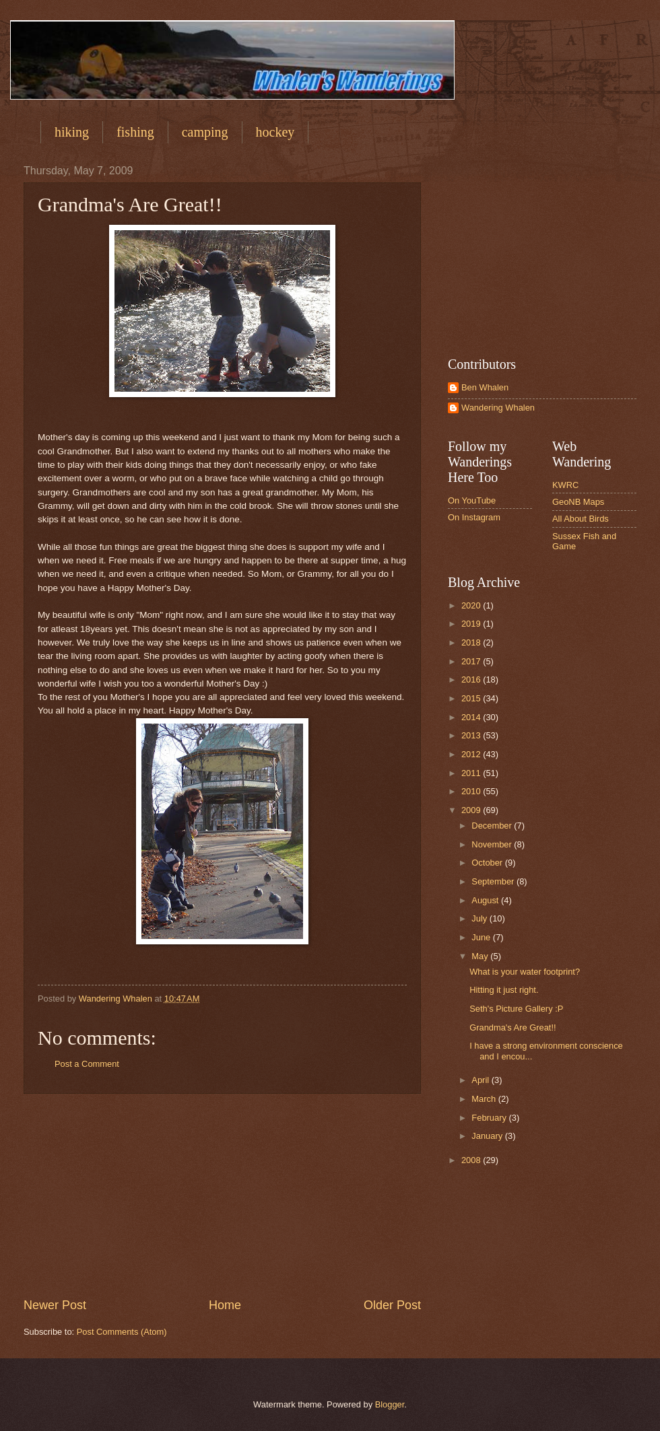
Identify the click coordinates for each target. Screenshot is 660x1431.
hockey (275, 132)
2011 (472, 773)
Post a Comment (87, 1064)
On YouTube (472, 500)
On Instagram (474, 517)
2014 (472, 717)
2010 (472, 791)
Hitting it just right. (503, 990)
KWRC (565, 485)
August (486, 900)
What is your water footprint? (524, 972)
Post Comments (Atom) (122, 1332)
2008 (472, 1160)
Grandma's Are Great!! (512, 1027)
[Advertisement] (222, 1195)
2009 (472, 810)
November (492, 844)
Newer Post (55, 1305)
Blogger (390, 1404)
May (480, 956)
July (480, 918)
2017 (472, 661)
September (494, 881)
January (487, 1136)
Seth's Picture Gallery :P (516, 1009)
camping (205, 132)
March (484, 1099)
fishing (135, 132)
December (492, 826)
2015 (472, 698)
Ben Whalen (484, 387)
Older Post (392, 1305)
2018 (472, 642)
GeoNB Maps (578, 502)
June (482, 937)
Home (225, 1305)
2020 (472, 605)
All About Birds (580, 519)
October (487, 863)
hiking (72, 132)
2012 (472, 754)
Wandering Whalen (498, 408)
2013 (472, 735)
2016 (472, 679)
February (489, 1118)
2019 (472, 624)
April (481, 1080)
